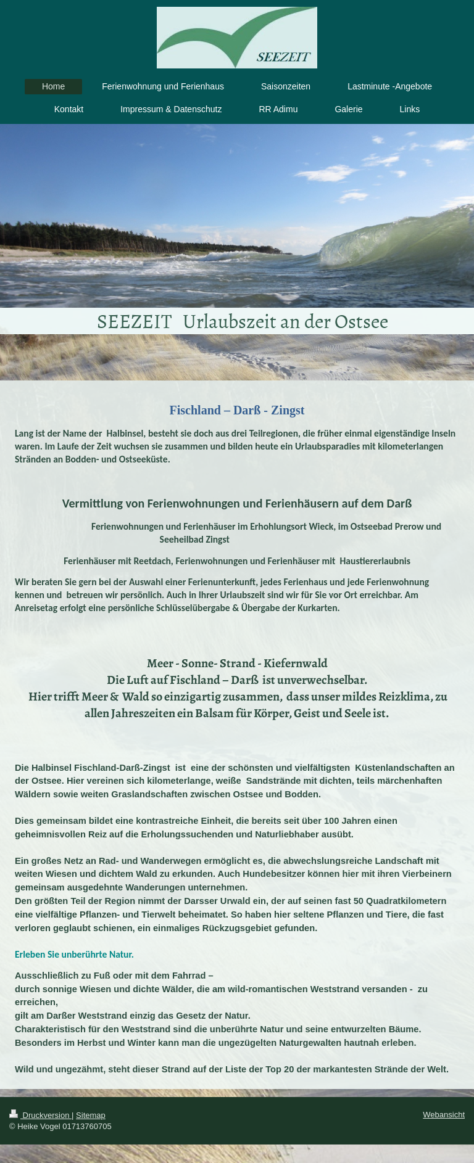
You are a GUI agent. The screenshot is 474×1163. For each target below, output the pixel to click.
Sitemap (91, 1115)
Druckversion (40, 1115)
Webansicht (444, 1114)
